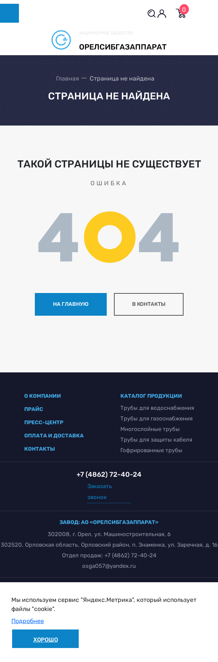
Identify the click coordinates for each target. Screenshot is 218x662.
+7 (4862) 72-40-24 (130, 555)
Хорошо (45, 639)
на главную (71, 304)
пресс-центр (43, 422)
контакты (39, 449)
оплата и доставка (54, 436)
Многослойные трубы (150, 429)
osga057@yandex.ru (109, 566)
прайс (33, 409)
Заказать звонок (99, 492)
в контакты (148, 304)
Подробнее (27, 621)
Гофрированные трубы (151, 450)
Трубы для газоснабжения (156, 418)
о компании (42, 396)
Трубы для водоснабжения (157, 408)
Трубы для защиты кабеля (156, 439)
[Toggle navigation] (9, 13)
